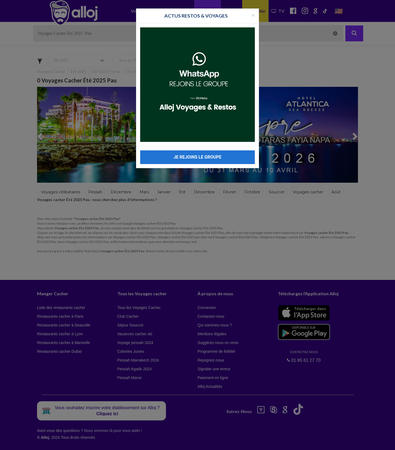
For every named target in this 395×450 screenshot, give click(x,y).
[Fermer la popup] (253, 15)
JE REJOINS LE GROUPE (198, 157)
